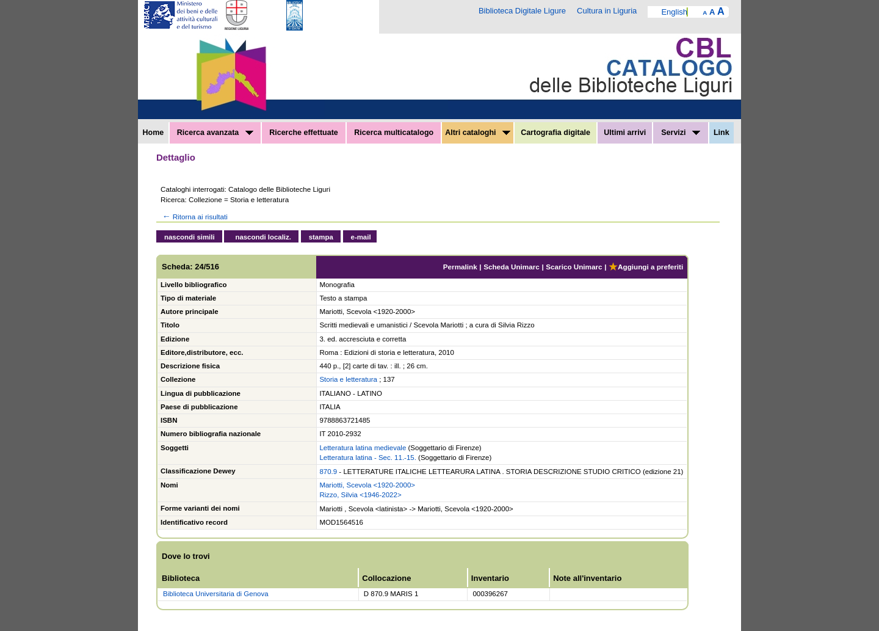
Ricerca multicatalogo (393, 132)
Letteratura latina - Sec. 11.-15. (367, 457)
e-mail (361, 237)
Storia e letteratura (348, 379)
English (674, 11)
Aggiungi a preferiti (646, 267)
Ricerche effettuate (303, 132)
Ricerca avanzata (215, 132)
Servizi (680, 132)
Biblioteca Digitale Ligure (522, 10)
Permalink (460, 267)
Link (721, 132)
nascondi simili (189, 237)
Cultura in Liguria (607, 10)
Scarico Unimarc (574, 267)
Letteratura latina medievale (362, 447)
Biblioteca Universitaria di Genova (216, 593)
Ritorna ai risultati (194, 217)
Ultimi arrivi (625, 132)
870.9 (328, 471)
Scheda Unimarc (511, 267)
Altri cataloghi (477, 132)
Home (153, 132)
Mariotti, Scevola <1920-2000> (367, 485)
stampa (321, 237)
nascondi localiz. (263, 237)
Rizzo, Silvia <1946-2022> (360, 494)
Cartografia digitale (555, 132)
